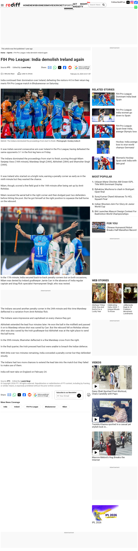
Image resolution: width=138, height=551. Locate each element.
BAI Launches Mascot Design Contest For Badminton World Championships (116, 212)
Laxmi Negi (26, 67)
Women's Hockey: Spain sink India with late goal (126, 161)
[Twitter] (128, 2)
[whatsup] (136, 7)
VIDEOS (96, 362)
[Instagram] (132, 2)
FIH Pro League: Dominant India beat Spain (126, 97)
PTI (8, 67)
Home (3, 53)
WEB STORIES (100, 280)
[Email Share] (49, 67)
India (5, 407)
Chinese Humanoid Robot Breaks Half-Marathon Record (122, 228)
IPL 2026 (96, 522)
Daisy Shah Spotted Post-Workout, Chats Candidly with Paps (109, 392)
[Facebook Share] (64, 67)
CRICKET (59, 5)
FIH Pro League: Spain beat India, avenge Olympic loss (126, 129)
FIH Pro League (32, 407)
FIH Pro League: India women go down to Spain (124, 113)
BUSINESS (41, 5)
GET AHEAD (76, 5)
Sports (9, 53)
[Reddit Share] (69, 67)
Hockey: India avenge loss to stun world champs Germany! (126, 145)
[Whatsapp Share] (54, 67)
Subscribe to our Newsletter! (66, 392)
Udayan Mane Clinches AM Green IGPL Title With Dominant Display (114, 183)
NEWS (33, 5)
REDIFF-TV (84, 5)
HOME (26, 5)
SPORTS (68, 5)
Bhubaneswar (50, 407)
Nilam (65, 407)
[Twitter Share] (59, 67)
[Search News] (103, 5)
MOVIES (50, 5)
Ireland (16, 407)
